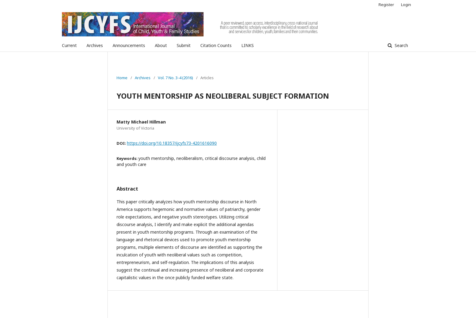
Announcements (129, 45)
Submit (184, 45)
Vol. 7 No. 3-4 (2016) (175, 77)
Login (406, 4)
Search (400, 45)
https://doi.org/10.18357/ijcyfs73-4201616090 (172, 143)
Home (122, 77)
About (161, 45)
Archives (95, 45)
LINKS (247, 45)
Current (69, 45)
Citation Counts (216, 45)
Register (386, 4)
